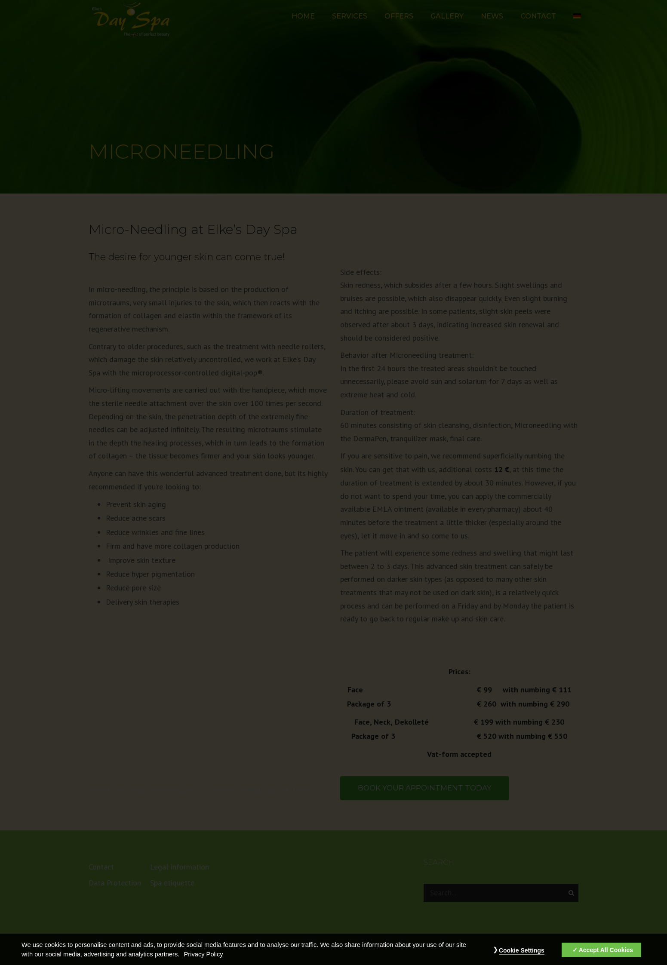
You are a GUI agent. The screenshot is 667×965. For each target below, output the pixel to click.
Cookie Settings (521, 956)
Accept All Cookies (606, 956)
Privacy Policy (203, 960)
